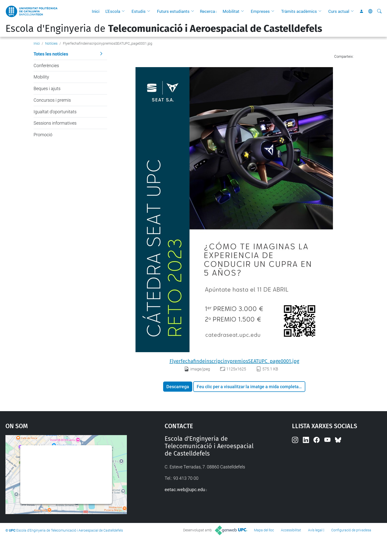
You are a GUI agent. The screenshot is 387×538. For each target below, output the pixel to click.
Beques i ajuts (47, 88)
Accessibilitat (291, 530)
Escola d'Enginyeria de (163, 29)
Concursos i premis (52, 100)
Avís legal (315, 530)
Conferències (46, 65)
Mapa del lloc (264, 530)
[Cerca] (379, 11)
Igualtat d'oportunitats (55, 111)
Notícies (51, 43)
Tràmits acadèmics (299, 11)
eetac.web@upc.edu (185, 489)
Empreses (260, 11)
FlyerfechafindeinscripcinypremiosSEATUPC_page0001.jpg (234, 361)
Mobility (41, 76)
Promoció (43, 134)
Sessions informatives (55, 123)
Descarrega (177, 386)
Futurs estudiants (173, 11)
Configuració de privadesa (351, 530)
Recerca (207, 11)
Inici (95, 11)
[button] (124, 11)
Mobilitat (231, 11)
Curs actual (338, 11)
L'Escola (112, 11)
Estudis (139, 11)
